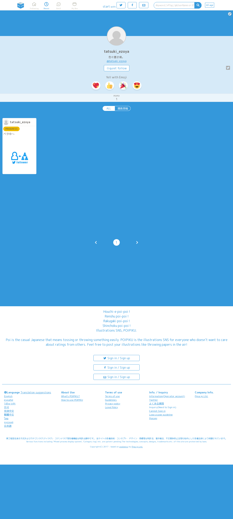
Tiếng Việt (10, 403)
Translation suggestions (35, 392)
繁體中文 (9, 414)
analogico (123, 446)
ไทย (6, 418)
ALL (108, 108)
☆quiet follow (116, 68)
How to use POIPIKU (72, 400)
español (8, 400)
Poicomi (153, 418)
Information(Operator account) (167, 396)
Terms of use (112, 396)
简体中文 (9, 411)
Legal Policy (111, 407)
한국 (6, 407)
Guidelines (111, 400)
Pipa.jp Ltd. (201, 396)
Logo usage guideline (161, 414)
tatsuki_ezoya (116, 51)
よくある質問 (156, 403)
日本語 (7, 426)
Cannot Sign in (157, 411)
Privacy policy (112, 403)
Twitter (153, 400)
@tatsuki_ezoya (117, 61)
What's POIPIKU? (70, 396)
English (8, 396)
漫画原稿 (122, 108)
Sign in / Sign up (116, 357)
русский (8, 422)
